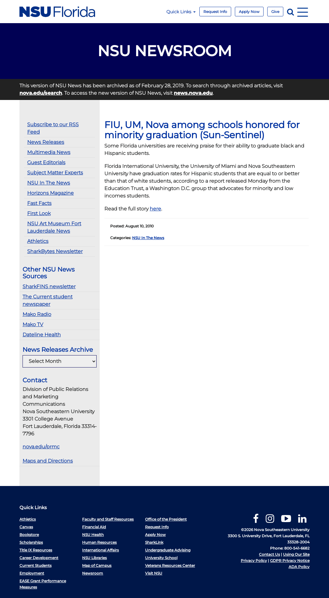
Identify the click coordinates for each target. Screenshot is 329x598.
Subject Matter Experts (55, 173)
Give (275, 11)
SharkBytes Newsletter (55, 251)
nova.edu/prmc (41, 447)
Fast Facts (39, 203)
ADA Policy (299, 566)
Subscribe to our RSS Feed (53, 128)
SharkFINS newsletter (49, 286)
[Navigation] (303, 12)
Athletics (37, 241)
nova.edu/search (40, 93)
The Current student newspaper (48, 300)
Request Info (215, 11)
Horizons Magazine (50, 193)
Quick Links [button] (181, 12)
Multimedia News (48, 152)
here (155, 209)
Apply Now (249, 11)
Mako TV (33, 324)
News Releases (45, 142)
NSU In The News (48, 183)
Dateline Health (42, 335)
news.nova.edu (193, 93)
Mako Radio (37, 314)
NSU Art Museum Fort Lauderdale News (54, 227)
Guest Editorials (46, 162)
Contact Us (269, 554)
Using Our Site (296, 554)
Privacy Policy (254, 560)
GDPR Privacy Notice (290, 560)
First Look (39, 213)
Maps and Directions (48, 461)
